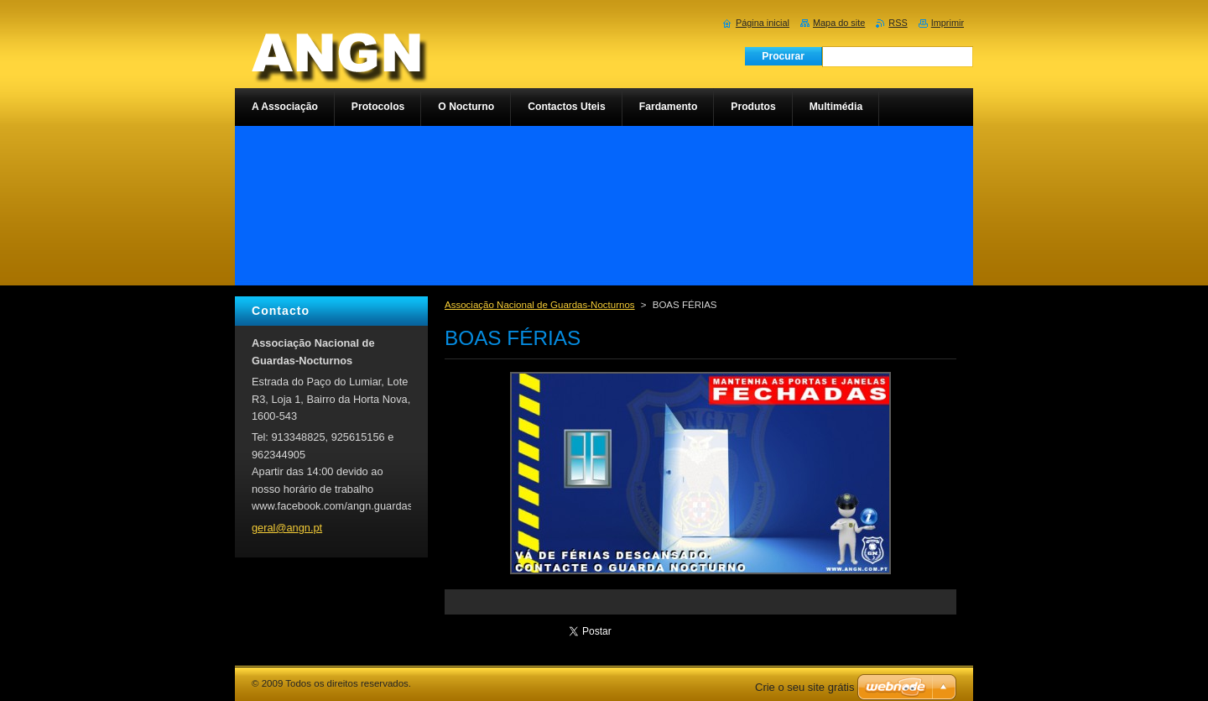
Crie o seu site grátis (805, 687)
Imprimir (947, 23)
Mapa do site (839, 23)
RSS (897, 23)
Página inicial (762, 23)
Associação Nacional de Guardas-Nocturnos (540, 305)
